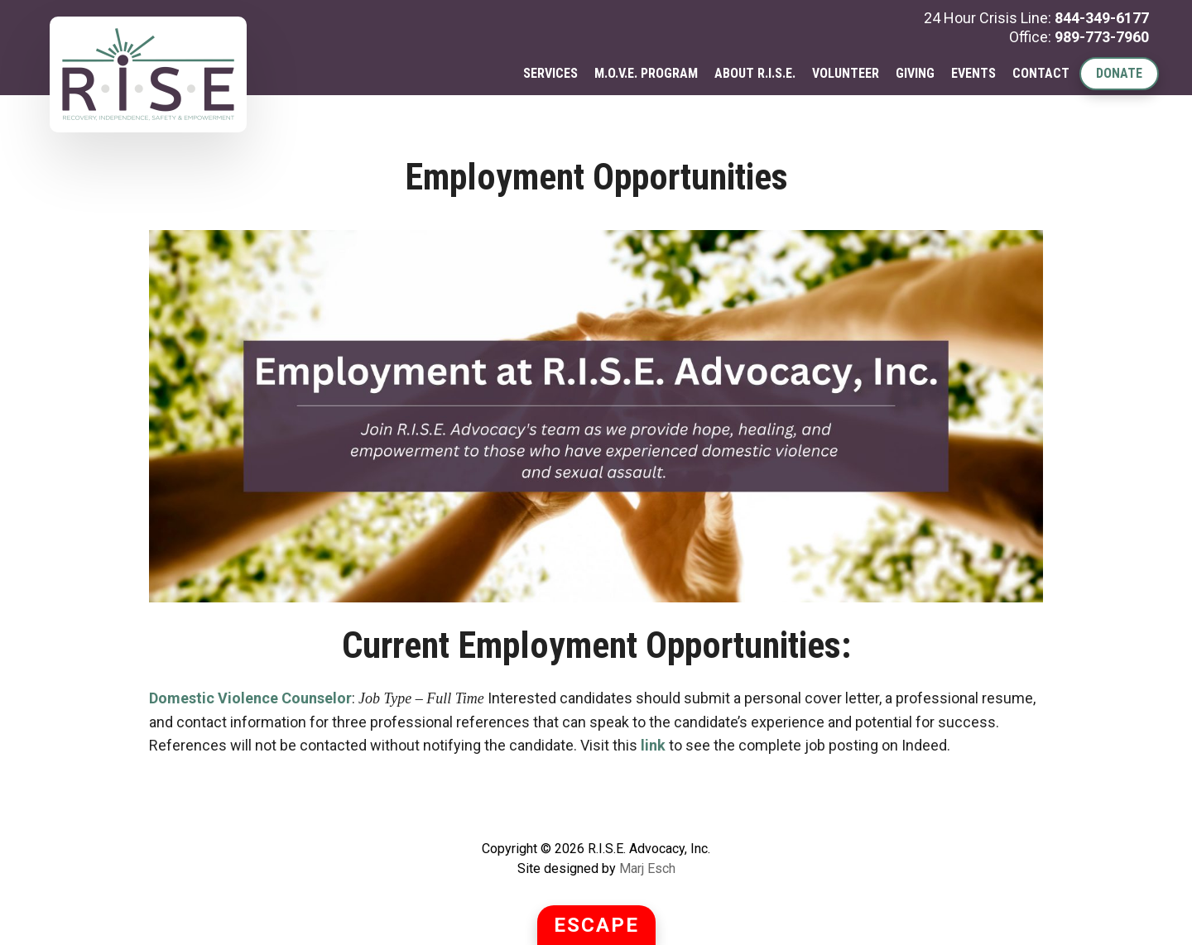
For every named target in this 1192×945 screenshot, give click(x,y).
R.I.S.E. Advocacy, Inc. (148, 74)
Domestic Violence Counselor (250, 698)
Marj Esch (647, 868)
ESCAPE (596, 925)
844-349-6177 (1102, 17)
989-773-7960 (1102, 37)
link (653, 745)
